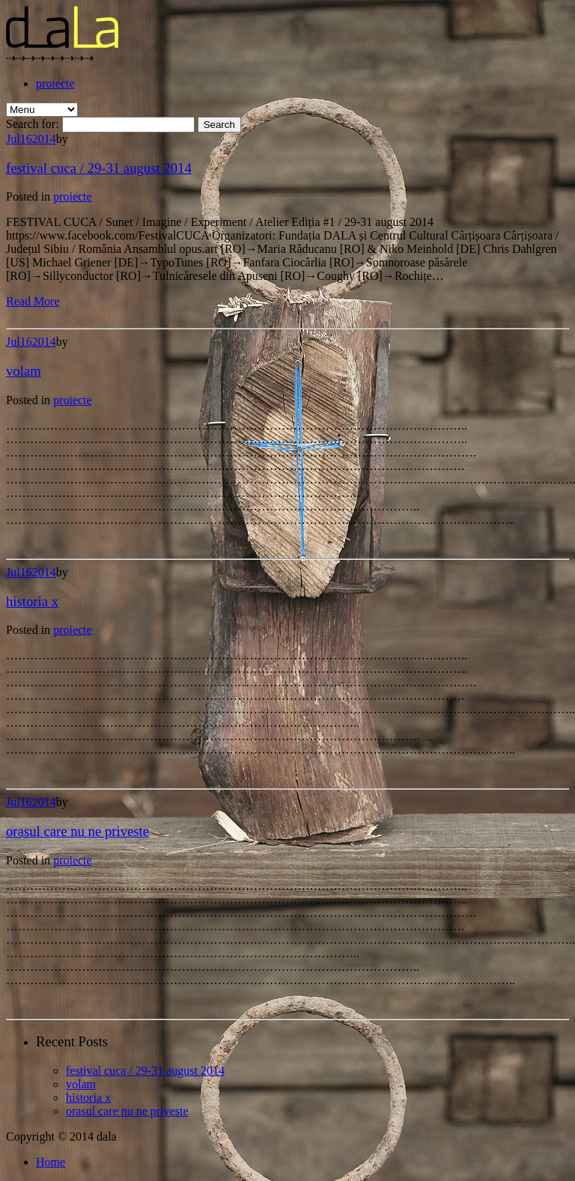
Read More (33, 301)
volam (23, 371)
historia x (32, 601)
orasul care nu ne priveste (77, 831)
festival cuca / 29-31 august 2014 (99, 168)
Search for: (32, 124)
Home (50, 1162)
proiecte (55, 83)
